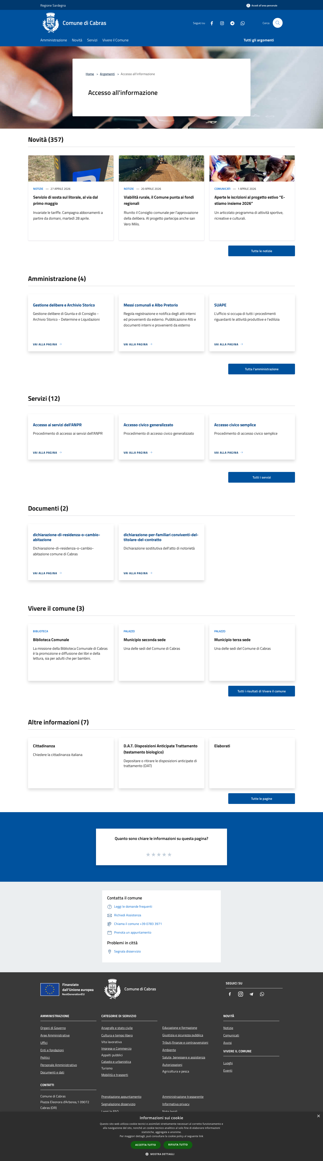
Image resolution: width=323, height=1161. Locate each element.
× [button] (318, 1116)
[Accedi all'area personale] (262, 5)
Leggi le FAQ (110, 1111)
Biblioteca (40, 631)
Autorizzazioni (172, 1064)
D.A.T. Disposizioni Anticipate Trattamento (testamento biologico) (161, 749)
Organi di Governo (53, 1027)
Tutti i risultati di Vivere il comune (262, 691)
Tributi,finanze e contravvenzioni (185, 1042)
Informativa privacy (176, 1104)
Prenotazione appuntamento (121, 1096)
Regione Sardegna (53, 5)
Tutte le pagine (261, 798)
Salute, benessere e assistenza (183, 1057)
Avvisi (227, 1042)
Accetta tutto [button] (145, 1145)
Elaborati (222, 746)
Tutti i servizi (262, 477)
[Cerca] (278, 23)
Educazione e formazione (179, 1027)
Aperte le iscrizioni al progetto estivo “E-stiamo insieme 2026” (249, 200)
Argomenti (107, 73)
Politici (45, 1057)
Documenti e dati (52, 1072)
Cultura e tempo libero (117, 1035)
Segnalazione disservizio (118, 1104)
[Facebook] (210, 23)
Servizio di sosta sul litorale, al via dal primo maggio (65, 200)
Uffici (44, 1042)
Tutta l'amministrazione (262, 369)
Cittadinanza (44, 746)
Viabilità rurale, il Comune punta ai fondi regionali (159, 200)
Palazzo (129, 631)
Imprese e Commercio (116, 1048)
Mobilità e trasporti (114, 1074)
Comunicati (222, 188)
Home (90, 73)
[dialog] (161, 1136)
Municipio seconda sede (145, 639)
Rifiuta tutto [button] (178, 1144)
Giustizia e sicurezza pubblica (182, 1035)
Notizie (38, 188)
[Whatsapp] (241, 23)
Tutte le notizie (261, 250)
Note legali (169, 1111)
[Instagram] (220, 23)
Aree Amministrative (55, 1035)
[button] (161, 1154)
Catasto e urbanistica (116, 1061)
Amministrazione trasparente (183, 1096)
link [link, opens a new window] (201, 1136)
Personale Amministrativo (58, 1064)
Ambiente (169, 1049)
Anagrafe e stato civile (117, 1027)
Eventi (227, 1070)
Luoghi (228, 1063)
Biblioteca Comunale (51, 639)
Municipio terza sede (232, 639)
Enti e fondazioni (52, 1050)
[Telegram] (231, 23)
